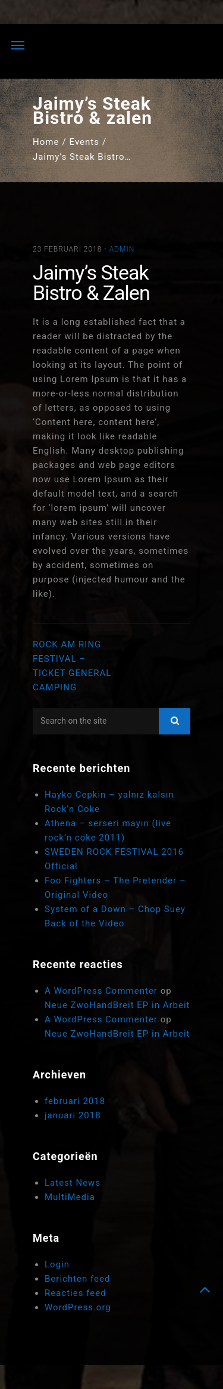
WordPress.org (78, 1307)
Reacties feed (75, 1293)
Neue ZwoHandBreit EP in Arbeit (117, 1005)
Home (46, 142)
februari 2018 (75, 1101)
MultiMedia (70, 1197)
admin (121, 249)
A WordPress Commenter (101, 990)
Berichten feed (77, 1278)
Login (57, 1264)
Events (84, 142)
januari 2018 (73, 1115)
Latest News (72, 1182)
